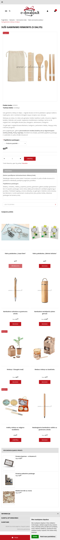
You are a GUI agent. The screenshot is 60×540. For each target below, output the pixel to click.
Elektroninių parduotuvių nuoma (25, 529)
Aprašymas (8, 171)
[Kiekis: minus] (4, 159)
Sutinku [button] (35, 536)
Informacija (5, 514)
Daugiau (45, 266)
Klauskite (25, 163)
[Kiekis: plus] (20, 159)
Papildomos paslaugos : (12, 140)
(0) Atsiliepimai (9, 204)
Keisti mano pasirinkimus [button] (47, 536)
